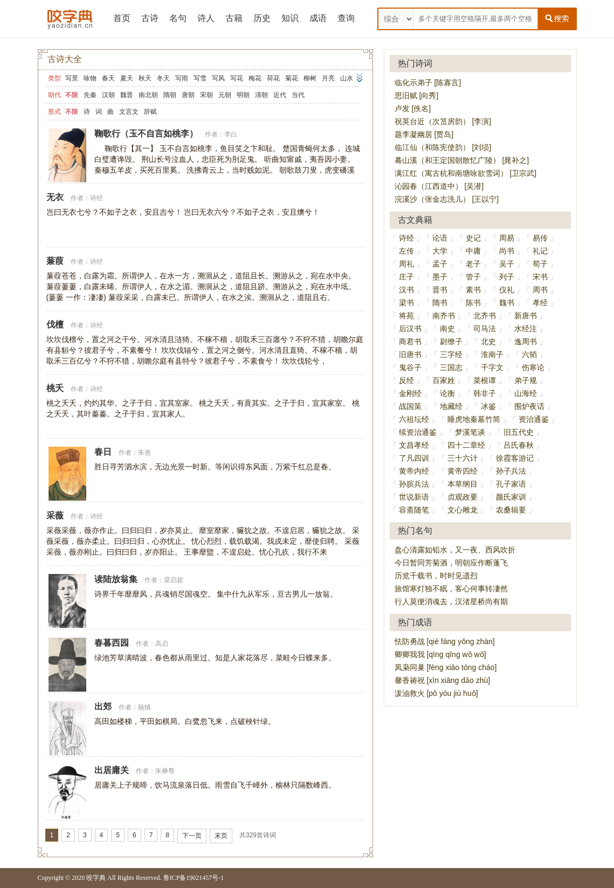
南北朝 (148, 95)
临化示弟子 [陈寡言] (428, 82)
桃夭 (55, 388)
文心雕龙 (462, 510)
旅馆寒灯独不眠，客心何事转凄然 (451, 588)
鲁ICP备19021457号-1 (193, 878)
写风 (218, 78)
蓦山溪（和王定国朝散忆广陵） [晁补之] (462, 160)
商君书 (410, 341)
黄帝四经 (462, 471)
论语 (439, 238)
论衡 (447, 393)
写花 (236, 78)
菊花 (291, 78)
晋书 (439, 289)
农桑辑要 (511, 510)
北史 (488, 341)
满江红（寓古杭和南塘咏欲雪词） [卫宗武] (466, 173)
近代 (279, 95)
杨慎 (144, 707)
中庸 (473, 251)
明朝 (243, 95)
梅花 (255, 78)
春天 (108, 78)
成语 (318, 18)
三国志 (451, 367)
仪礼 (506, 289)
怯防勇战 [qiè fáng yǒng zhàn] (445, 641)
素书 (473, 289)
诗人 (206, 18)
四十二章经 (466, 445)
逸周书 (525, 341)
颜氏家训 (511, 497)
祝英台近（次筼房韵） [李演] (443, 121)
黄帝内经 (414, 471)
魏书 (506, 302)
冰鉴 (488, 406)
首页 (121, 18)
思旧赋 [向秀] (417, 95)
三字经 (451, 354)
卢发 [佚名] (413, 108)
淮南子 (492, 354)
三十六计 (462, 458)
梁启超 (173, 580)
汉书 (406, 289)
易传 (540, 238)
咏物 (90, 78)
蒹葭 (55, 260)
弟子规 (525, 380)
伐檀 (55, 324)
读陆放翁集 (115, 579)
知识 (290, 18)
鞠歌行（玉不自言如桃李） (146, 133)
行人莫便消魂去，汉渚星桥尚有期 (451, 601)
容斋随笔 (414, 510)
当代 (298, 95)
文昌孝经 (414, 445)
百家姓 (443, 380)
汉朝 (108, 95)
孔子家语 (511, 484)
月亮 (328, 78)
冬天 (163, 78)
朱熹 (144, 452)
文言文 (129, 111)
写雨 (181, 78)
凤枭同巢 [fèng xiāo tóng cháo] (446, 667)
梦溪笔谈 (470, 432)
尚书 (506, 251)
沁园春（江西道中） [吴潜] (439, 186)
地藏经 (451, 406)
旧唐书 (410, 354)
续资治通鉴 (418, 432)
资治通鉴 (534, 419)
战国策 (410, 406)
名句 (178, 18)
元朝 (224, 95)
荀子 (540, 263)
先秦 (90, 95)
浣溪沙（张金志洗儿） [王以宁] (447, 199)
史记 (473, 238)
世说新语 (414, 497)
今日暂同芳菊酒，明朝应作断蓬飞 (451, 562)
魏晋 (126, 95)
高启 (161, 643)
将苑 (406, 315)
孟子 (439, 263)
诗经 (96, 198)
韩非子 (484, 393)
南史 (447, 328)
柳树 (309, 78)
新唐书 (525, 315)
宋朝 (206, 95)
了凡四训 (414, 458)
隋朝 (169, 95)
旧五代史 (518, 432)
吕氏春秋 (518, 445)
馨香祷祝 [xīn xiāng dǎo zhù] (443, 680)
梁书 (406, 302)
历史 (262, 18)
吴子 (506, 263)
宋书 (540, 276)
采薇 (55, 515)
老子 (473, 263)
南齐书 (443, 315)
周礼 (406, 263)
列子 (506, 276)
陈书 (473, 302)
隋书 (439, 302)
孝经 (540, 302)
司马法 (484, 328)
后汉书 (410, 328)
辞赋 (150, 111)
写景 (71, 78)
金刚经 (410, 393)
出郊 (103, 706)
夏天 (126, 78)
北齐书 (484, 315)
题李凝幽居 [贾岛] (424, 134)
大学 (439, 251)
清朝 (261, 95)
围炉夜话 (529, 406)
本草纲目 (462, 484)
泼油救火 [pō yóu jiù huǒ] (436, 693)
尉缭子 (451, 341)
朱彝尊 (165, 771)
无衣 (55, 197)
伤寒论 (533, 367)
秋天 (145, 78)
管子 (473, 276)
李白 (230, 134)
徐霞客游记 (515, 458)
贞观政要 (462, 497)
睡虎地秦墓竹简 (473, 419)
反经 (406, 380)
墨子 (439, 276)
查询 (346, 18)
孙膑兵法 (414, 484)
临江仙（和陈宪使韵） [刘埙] (443, 147)
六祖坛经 (414, 419)
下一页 (192, 835)
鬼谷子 (410, 367)
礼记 (540, 251)
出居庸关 (111, 770)
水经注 (525, 328)
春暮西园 (111, 642)
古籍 (234, 18)
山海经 (525, 393)
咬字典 (96, 878)
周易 (506, 238)
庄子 (406, 276)
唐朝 (188, 95)
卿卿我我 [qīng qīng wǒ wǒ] (440, 654)
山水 (346, 78)
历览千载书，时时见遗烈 (436, 575)
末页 (221, 835)
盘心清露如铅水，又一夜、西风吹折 (455, 549)
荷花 (273, 78)
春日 (103, 451)
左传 (406, 251)
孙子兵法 (511, 471)
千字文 (492, 367)
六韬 (529, 354)
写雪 (200, 78)
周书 (540, 289)
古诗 (149, 18)
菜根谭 (484, 380)
